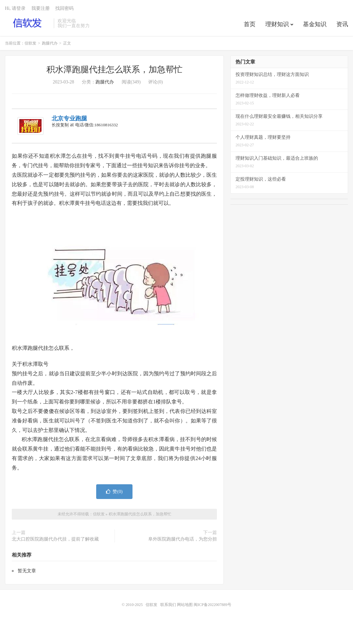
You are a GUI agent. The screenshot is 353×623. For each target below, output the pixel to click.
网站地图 (185, 604)
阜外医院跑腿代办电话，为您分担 (182, 539)
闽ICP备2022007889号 (212, 604)
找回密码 (64, 8)
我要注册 (40, 8)
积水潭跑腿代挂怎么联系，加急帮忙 (114, 69)
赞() (114, 491)
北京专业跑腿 (69, 118)
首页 (250, 24)
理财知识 (277, 24)
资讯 (342, 24)
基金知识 (315, 24)
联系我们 (168, 604)
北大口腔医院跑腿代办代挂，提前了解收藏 (55, 539)
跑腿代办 (50, 43)
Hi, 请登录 (15, 8)
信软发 (27, 23)
